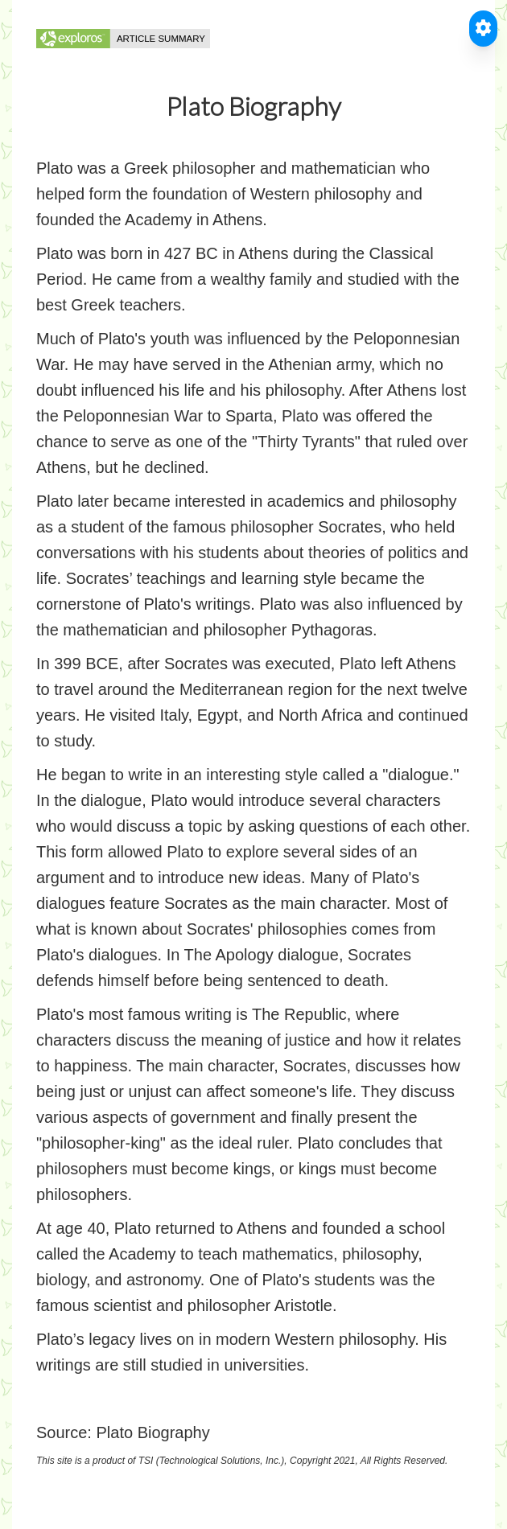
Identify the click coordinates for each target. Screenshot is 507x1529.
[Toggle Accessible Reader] (483, 28)
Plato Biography (152, 1432)
